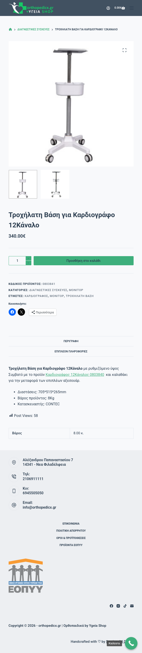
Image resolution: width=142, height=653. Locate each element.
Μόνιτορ (76, 290)
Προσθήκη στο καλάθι (83, 261)
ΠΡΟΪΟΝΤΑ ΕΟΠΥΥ (71, 545)
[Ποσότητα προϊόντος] (20, 260)
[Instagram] (118, 606)
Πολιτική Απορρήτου (71, 530)
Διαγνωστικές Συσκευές (48, 290)
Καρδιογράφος (36, 296)
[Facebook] (111, 606)
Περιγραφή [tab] (71, 341)
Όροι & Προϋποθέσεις (71, 538)
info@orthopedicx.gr (39, 507)
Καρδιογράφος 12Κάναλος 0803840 (75, 374)
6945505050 (33, 493)
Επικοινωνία (71, 523)
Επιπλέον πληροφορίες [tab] (71, 351)
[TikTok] (125, 606)
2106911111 (33, 479)
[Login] (108, 8)
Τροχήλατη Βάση (80, 296)
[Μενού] (132, 8)
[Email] (132, 606)
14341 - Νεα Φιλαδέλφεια (44, 464)
